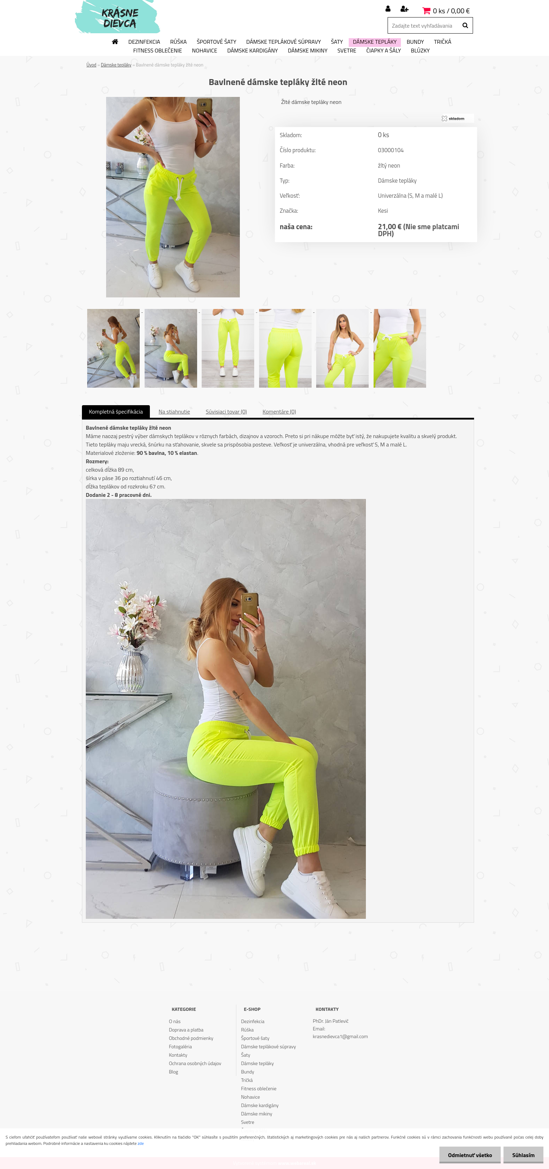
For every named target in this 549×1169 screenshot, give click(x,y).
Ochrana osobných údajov (195, 1063)
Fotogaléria (180, 1046)
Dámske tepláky (375, 42)
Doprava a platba (186, 1029)
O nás (174, 1021)
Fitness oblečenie (157, 51)
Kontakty (178, 1054)
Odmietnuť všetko (470, 1155)
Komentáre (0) (279, 411)
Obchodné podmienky (191, 1038)
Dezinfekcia (144, 42)
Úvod (91, 64)
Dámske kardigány (252, 51)
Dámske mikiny (307, 51)
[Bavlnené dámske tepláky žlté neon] (173, 100)
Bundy (415, 42)
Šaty (337, 42)
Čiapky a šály (383, 51)
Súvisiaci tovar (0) (226, 411)
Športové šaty (216, 42)
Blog (173, 1071)
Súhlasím (523, 1155)
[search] (465, 25)
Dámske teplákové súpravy (283, 42)
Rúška (178, 42)
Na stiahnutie (174, 411)
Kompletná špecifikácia (116, 411)
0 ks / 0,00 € (451, 10)
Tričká (442, 42)
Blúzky (420, 51)
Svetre (347, 51)
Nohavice (204, 51)
